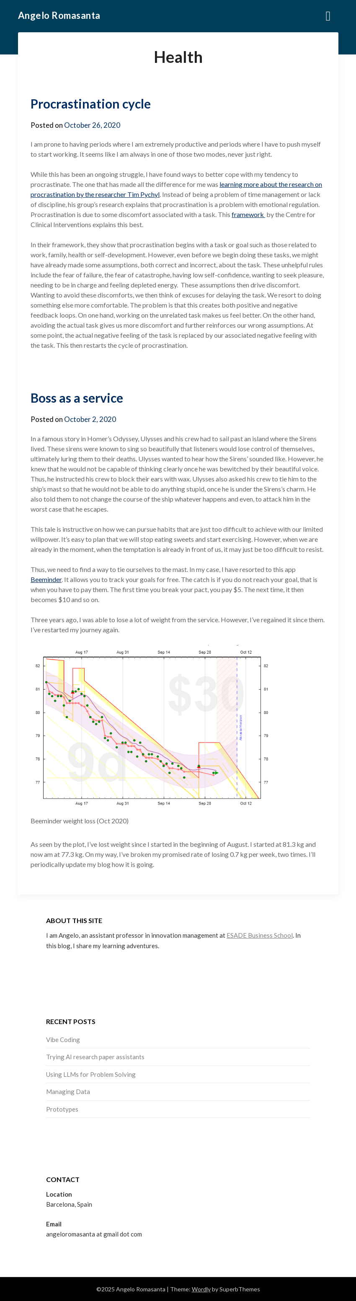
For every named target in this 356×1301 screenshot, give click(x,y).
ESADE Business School (260, 935)
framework (248, 214)
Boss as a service (77, 397)
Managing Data (68, 1091)
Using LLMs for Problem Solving (91, 1074)
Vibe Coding (63, 1039)
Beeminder (46, 579)
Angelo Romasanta (59, 15)
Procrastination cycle (91, 103)
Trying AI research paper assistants (95, 1056)
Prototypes (62, 1109)
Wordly (201, 1289)
